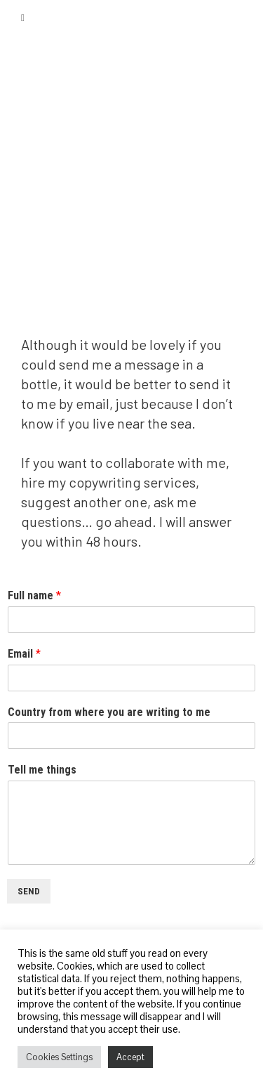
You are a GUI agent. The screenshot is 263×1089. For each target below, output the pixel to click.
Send (29, 891)
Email (24, 653)
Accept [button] (130, 1057)
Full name (34, 595)
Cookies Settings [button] (59, 1057)
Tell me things (42, 769)
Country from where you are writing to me (109, 712)
